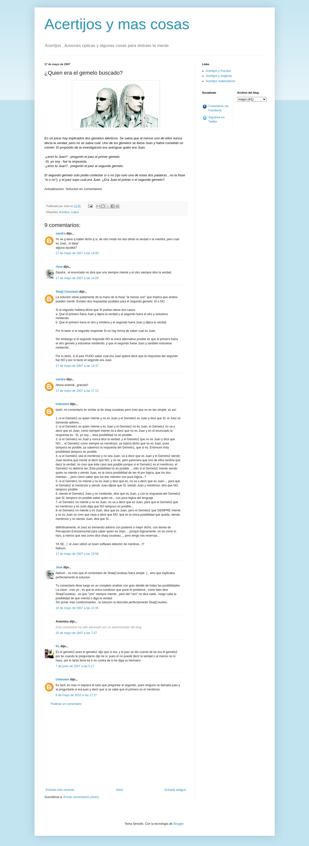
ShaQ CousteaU (67, 291)
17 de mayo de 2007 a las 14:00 (77, 253)
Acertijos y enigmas (219, 76)
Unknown (62, 404)
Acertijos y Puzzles (218, 71)
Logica (75, 212)
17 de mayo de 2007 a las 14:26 (77, 278)
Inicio (119, 790)
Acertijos (64, 212)
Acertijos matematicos (220, 81)
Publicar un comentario (66, 704)
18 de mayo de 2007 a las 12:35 (77, 608)
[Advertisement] (116, 747)
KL (58, 646)
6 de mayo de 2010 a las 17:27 (76, 695)
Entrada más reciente (60, 790)
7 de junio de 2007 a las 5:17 (75, 666)
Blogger (178, 824)
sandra (61, 233)
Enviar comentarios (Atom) (81, 797)
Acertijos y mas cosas (117, 24)
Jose (59, 266)
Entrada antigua (175, 790)
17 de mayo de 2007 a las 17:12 (77, 391)
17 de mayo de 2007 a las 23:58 (77, 554)
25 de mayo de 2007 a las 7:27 (76, 633)
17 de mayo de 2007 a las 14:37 (77, 366)
